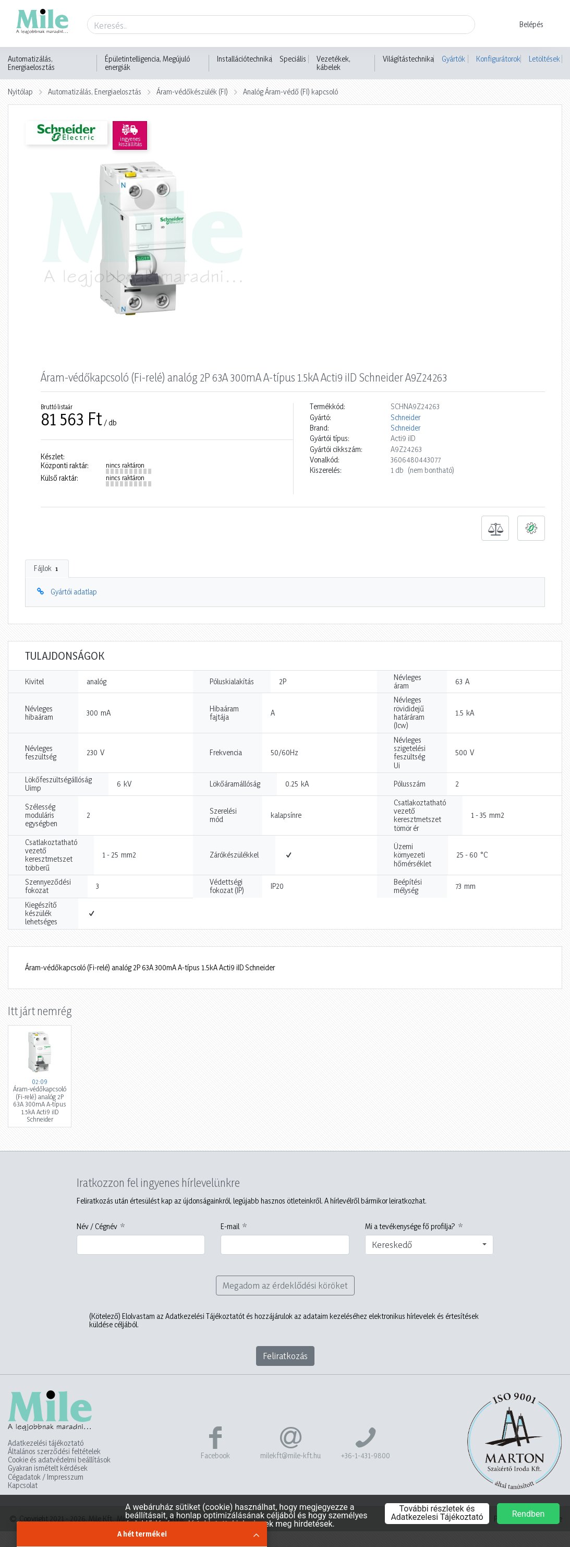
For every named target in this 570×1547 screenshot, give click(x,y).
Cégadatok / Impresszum (45, 1477)
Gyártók (453, 58)
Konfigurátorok (498, 58)
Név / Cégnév (97, 1226)
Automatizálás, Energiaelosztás (31, 63)
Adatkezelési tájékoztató (45, 1443)
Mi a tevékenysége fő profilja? (410, 1226)
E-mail (230, 1226)
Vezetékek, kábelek (333, 63)
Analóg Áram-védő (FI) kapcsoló (290, 91)
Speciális (293, 59)
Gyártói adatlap (74, 591)
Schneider (405, 417)
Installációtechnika (244, 59)
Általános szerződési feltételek (54, 1451)
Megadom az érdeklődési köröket (285, 1285)
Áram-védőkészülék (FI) (192, 91)
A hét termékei (142, 1533)
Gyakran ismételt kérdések (48, 1468)
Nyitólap (20, 91)
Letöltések (544, 58)
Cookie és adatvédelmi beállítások (59, 1460)
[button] (525, 24)
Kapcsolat (23, 1485)
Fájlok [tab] (47, 568)
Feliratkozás (285, 1355)
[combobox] (429, 1245)
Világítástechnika (408, 59)
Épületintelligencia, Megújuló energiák (147, 63)
